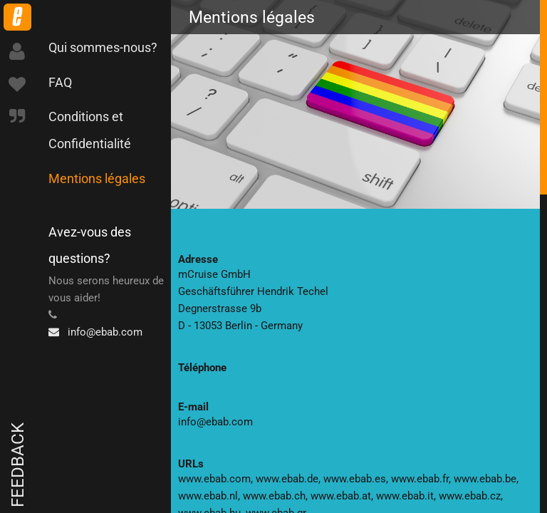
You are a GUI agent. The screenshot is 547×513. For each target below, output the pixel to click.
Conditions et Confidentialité (89, 130)
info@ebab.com (95, 332)
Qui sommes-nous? (102, 47)
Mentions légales (96, 178)
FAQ (60, 82)
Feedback (18, 465)
